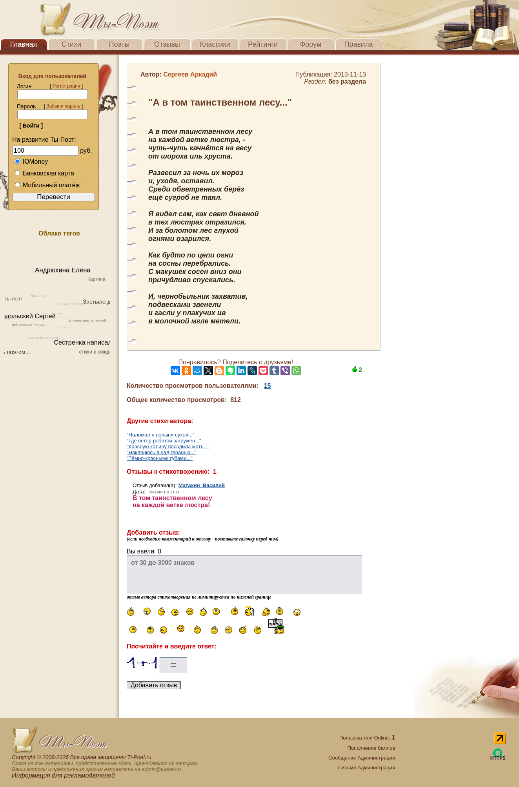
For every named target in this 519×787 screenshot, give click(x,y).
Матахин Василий (201, 485)
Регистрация (66, 86)
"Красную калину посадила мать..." (168, 446)
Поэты (119, 44)
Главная (23, 44)
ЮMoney (31, 161)
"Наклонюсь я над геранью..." (161, 452)
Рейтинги (263, 44)
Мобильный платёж (47, 185)
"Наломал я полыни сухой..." (160, 435)
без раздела (347, 81)
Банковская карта (44, 173)
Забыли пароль (63, 106)
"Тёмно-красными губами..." (160, 458)
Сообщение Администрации (361, 758)
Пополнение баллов (371, 748)
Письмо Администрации (366, 768)
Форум (311, 44)
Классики (215, 44)
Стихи (71, 44)
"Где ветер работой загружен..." (164, 441)
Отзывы (167, 44)
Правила (358, 44)
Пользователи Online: (367, 738)
